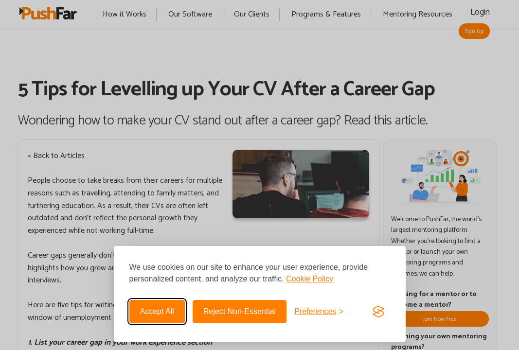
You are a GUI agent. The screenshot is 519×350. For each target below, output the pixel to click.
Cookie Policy (309, 279)
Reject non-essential (239, 311)
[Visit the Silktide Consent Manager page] (378, 311)
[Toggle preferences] (318, 312)
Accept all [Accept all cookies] (157, 311)
